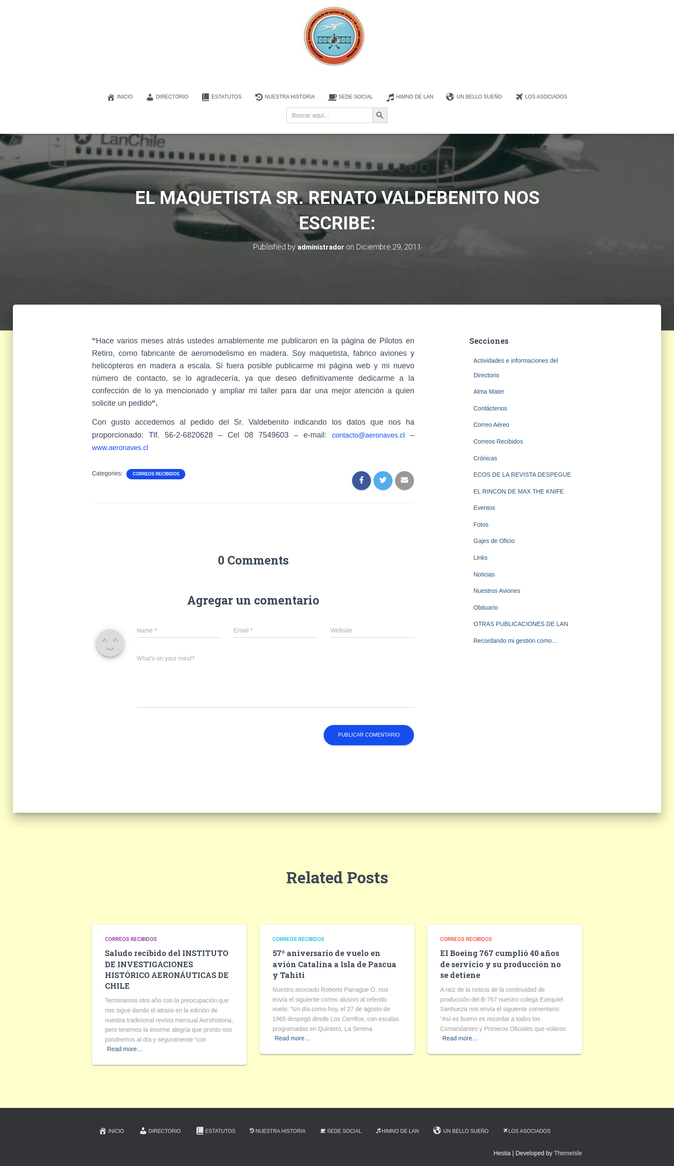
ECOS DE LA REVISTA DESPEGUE (522, 474)
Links (481, 557)
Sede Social (350, 97)
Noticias (484, 574)
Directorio (167, 97)
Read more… (125, 1049)
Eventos (485, 507)
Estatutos (221, 97)
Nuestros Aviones (497, 590)
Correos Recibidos (155, 474)
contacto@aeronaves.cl (365, 434)
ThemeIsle (568, 1153)
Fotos (481, 524)
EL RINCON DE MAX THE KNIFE (519, 491)
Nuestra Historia (284, 97)
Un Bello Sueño (474, 97)
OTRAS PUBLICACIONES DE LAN (521, 623)
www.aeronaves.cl (123, 447)
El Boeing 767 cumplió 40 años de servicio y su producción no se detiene (500, 964)
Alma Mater (489, 391)
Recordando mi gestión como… (516, 640)
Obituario (486, 607)
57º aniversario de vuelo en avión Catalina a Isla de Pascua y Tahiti (334, 964)
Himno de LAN (410, 97)
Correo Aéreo (491, 424)
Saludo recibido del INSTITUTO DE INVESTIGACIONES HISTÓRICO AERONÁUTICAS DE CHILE (167, 969)
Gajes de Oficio (494, 540)
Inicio (120, 97)
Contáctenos (491, 408)
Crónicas (485, 457)
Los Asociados (541, 97)
